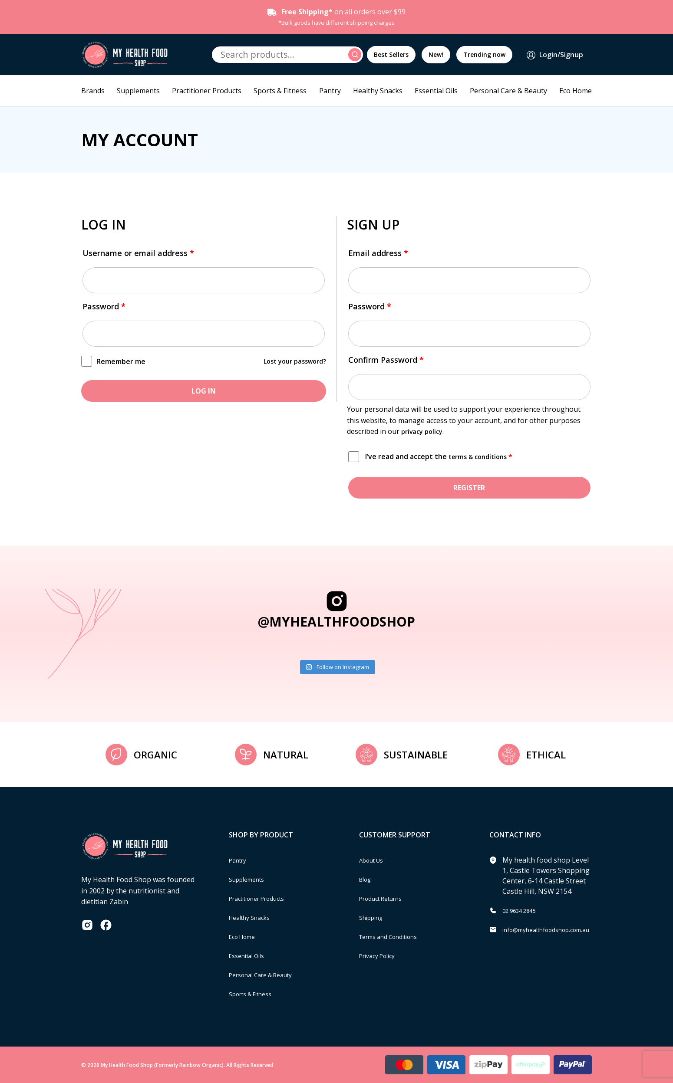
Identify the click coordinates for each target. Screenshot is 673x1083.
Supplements (138, 90)
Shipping (373, 917)
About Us (374, 860)
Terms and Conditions (395, 936)
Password (103, 306)
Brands (93, 90)
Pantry (330, 90)
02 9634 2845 (523, 910)
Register (469, 487)
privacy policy (424, 431)
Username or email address (138, 253)
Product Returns (385, 898)
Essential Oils (436, 90)
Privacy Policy (380, 955)
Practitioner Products (206, 90)
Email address (378, 253)
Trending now (484, 54)
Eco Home (575, 90)
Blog (366, 879)
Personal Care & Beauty (508, 90)
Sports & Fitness (280, 90)
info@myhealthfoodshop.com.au (555, 929)
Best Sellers (391, 54)
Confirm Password (386, 359)
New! (436, 54)
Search (356, 54)
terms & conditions (481, 456)
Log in (203, 391)
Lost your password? (291, 361)
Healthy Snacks (377, 90)
